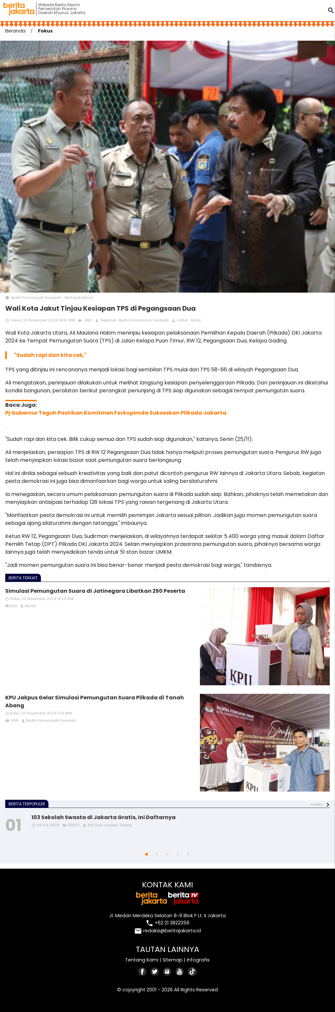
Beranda (15, 31)
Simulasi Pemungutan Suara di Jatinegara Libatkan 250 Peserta (95, 591)
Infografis (198, 960)
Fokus (45, 31)
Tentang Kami (141, 960)
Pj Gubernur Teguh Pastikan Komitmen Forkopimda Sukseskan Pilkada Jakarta (115, 413)
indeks (316, 804)
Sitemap (173, 960)
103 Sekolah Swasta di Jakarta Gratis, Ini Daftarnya (103, 817)
